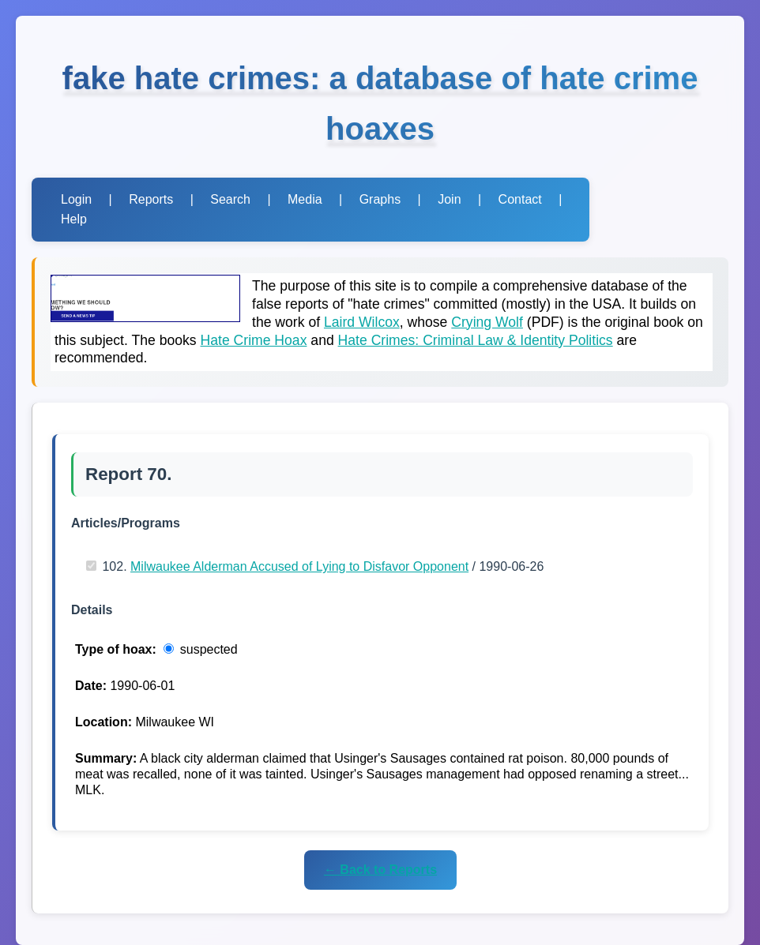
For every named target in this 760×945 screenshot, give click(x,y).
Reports (151, 199)
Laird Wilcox (362, 322)
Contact (520, 199)
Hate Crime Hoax (254, 340)
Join (449, 199)
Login (76, 199)
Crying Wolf (487, 322)
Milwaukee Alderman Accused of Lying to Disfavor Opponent (299, 566)
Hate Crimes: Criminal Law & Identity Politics (475, 340)
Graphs (380, 199)
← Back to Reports (380, 869)
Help (74, 219)
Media (305, 199)
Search (230, 199)
